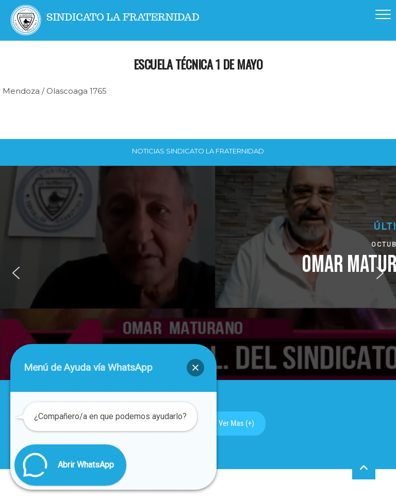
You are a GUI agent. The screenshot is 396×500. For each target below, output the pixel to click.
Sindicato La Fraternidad (123, 17)
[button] (16, 273)
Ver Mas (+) (236, 423)
